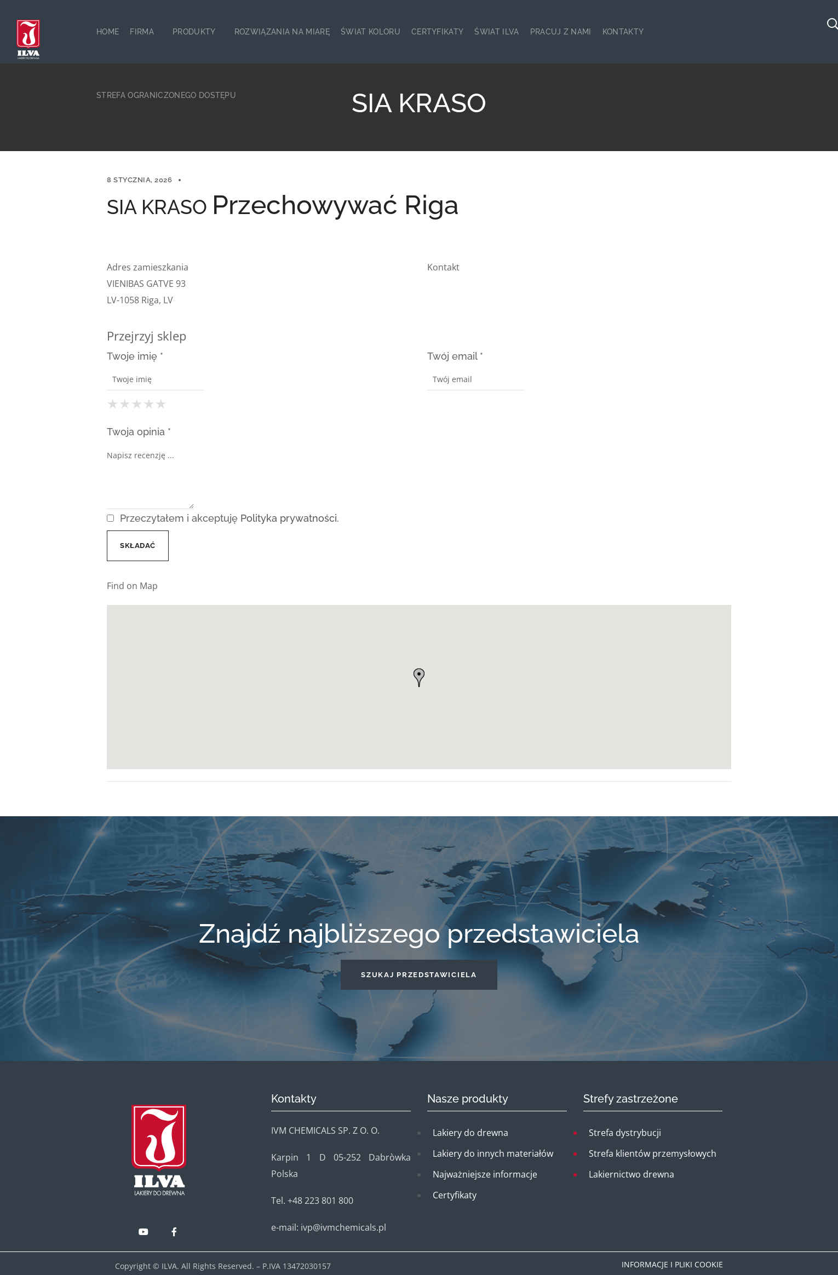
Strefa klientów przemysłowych (652, 1153)
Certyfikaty (455, 1195)
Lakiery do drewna (470, 1133)
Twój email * (455, 356)
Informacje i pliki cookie (672, 1264)
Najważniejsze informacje (485, 1174)
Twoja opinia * (139, 431)
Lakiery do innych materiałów (493, 1153)
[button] (419, 975)
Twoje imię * (135, 356)
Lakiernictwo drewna (631, 1174)
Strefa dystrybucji (625, 1133)
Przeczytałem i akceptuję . (223, 518)
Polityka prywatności (288, 518)
